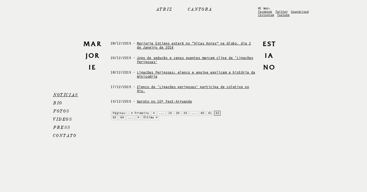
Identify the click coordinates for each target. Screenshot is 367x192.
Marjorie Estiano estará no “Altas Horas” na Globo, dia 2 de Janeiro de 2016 (194, 45)
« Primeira (140, 113)
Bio (57, 103)
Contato (64, 135)
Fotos (61, 111)
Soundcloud (300, 12)
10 (170, 113)
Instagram (266, 15)
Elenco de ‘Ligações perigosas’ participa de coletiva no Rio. (193, 89)
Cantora (200, 9)
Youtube (283, 15)
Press (62, 127)
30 (185, 113)
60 (202, 113)
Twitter (281, 12)
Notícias (65, 95)
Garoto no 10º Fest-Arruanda (164, 101)
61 (210, 113)
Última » (150, 117)
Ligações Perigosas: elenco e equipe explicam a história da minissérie (196, 74)
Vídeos (62, 119)
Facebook (265, 12)
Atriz (164, 9)
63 (114, 117)
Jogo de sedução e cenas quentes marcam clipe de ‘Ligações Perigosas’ (195, 60)
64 (122, 117)
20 (177, 113)
